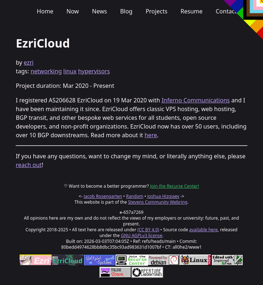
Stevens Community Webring (157, 202)
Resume (192, 11)
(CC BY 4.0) (148, 230)
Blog (126, 11)
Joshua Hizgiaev (163, 196)
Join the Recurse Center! (174, 186)
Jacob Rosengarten (103, 196)
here (151, 135)
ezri (28, 62)
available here (203, 230)
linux (70, 71)
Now (72, 11)
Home (45, 11)
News (99, 11)
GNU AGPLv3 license (141, 235)
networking (46, 71)
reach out (28, 165)
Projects (156, 11)
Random (134, 196)
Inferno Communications (196, 100)
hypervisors (94, 71)
